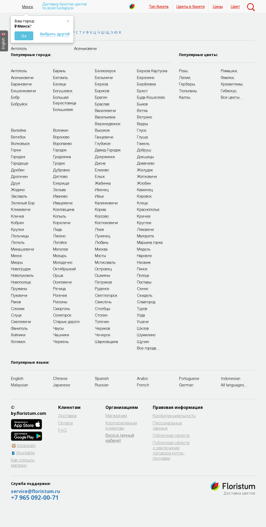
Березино (145, 77)
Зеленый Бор (23, 202)
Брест (142, 90)
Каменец (145, 189)
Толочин (102, 321)
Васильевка (105, 116)
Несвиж (144, 262)
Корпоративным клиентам (121, 425)
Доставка (67, 415)
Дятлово (60, 176)
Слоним (17, 308)
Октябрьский (64, 268)
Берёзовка (146, 84)
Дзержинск (105, 156)
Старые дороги (66, 321)
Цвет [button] (235, 6)
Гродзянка (62, 156)
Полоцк (143, 275)
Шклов (143, 328)
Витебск (18, 136)
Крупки (17, 229)
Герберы (187, 84)
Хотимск (18, 341)
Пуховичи (19, 295)
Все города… (148, 348)
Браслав (102, 104)
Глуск (142, 130)
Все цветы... (232, 97)
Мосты (100, 255)
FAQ (62, 430)
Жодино (18, 189)
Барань (59, 70)
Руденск (102, 288)
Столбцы (102, 308)
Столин (101, 315)
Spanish (102, 378)
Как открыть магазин (23, 462)
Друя (15, 183)
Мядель (143, 249)
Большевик (63, 109)
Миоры (17, 262)
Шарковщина (106, 341)
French (143, 384)
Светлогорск (106, 295)
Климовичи (20, 209)
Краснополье (148, 209)
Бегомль (60, 77)
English (17, 378)
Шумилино (146, 334)
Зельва (59, 189)
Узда (141, 315)
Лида (57, 229)
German (186, 384)
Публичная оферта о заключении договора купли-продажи (171, 450)
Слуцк (16, 315)
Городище (19, 163)
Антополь (19, 48)
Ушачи (143, 321)
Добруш (144, 149)
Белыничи (104, 77)
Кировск (144, 196)
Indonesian (230, 378)
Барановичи (21, 84)
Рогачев (60, 295)
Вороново (61, 136)
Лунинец (102, 235)
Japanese (61, 384)
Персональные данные (167, 425)
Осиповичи (62, 282)
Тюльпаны (188, 90)
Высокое (102, 130)
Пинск (142, 268)
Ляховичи (145, 229)
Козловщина (63, 209)
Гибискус (228, 90)
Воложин (60, 130)
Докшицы (145, 156)
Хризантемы (232, 84)
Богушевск (62, 90)
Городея (18, 156)
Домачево (145, 163)
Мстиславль (105, 262)
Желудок (145, 169)
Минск (27, 6)
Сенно (142, 288)
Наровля (144, 255)
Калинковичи (106, 202)
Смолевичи (21, 321)
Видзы (142, 123)
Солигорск (62, 315)
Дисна (100, 163)
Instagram (26, 445)
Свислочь (103, 301)
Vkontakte (25, 452)
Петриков (103, 282)
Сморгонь (61, 308)
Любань (101, 242)
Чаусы (58, 328)
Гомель (143, 143)
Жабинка (103, 183)
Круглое (144, 222)
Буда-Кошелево (151, 97)
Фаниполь (19, 328)
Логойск (60, 242)
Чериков (102, 328)
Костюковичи (106, 222)
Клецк (142, 202)
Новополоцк (21, 282)
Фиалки (227, 77)
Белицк (59, 84)
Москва (101, 249)
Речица (59, 288)
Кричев (143, 216)
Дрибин (17, 169)
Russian (102, 384)
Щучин (143, 341)
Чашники (61, 334)
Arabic (142, 378)
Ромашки (229, 70)
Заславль (19, 196)
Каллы (184, 97)
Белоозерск (105, 70)
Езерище (61, 183)
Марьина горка (150, 242)
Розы (183, 70)
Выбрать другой (55, 33)
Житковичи (147, 176)
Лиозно (59, 235)
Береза (101, 84)
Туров (142, 308)
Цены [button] (218, 6)
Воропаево (62, 143)
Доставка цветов (239, 493)
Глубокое (103, 143)
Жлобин (144, 183)
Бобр (15, 97)
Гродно (59, 163)
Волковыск (20, 143)
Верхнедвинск (108, 123)
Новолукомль (22, 275)
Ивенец (102, 189)
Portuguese (189, 378)
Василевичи (105, 110)
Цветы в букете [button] (190, 6)
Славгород (146, 301)
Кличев (17, 216)
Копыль (59, 216)
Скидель (144, 295)
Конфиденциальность (174, 415)
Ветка (142, 110)
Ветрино (144, 116)
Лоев (99, 229)
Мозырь (59, 255)
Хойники (18, 334)
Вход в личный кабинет (119, 438)
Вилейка (18, 130)
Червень (61, 341)
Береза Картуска (152, 70)
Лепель (17, 242)
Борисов (102, 90)
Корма (100, 209)
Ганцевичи (104, 136)
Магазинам (116, 415)
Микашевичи (22, 249)
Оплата (65, 422)
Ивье (99, 196)
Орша (58, 275)
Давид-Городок (108, 149)
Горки (16, 149)
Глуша (142, 136)
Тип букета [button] (158, 6)
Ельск (100, 176)
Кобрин (17, 222)
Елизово (102, 169)
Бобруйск (19, 104)
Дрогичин (19, 176)
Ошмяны (102, 275)
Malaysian (19, 384)
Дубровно (61, 169)
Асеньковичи (85, 48)
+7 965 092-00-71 (35, 497)
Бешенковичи (23, 90)
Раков (16, 301)
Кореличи (61, 222)
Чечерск (102, 334)
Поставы (144, 282)
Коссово (102, 216)
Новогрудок (21, 268)
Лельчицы (20, 235)
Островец (103, 268)
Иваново (60, 196)
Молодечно (62, 262)
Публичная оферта (171, 435)
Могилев (60, 249)
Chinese (60, 378)
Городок (60, 149)
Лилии (184, 77)
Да (23, 35)
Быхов (142, 104)
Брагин (101, 97)
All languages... (234, 384)
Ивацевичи (62, 202)
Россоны (60, 301)
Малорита (145, 235)
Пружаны (19, 288)
